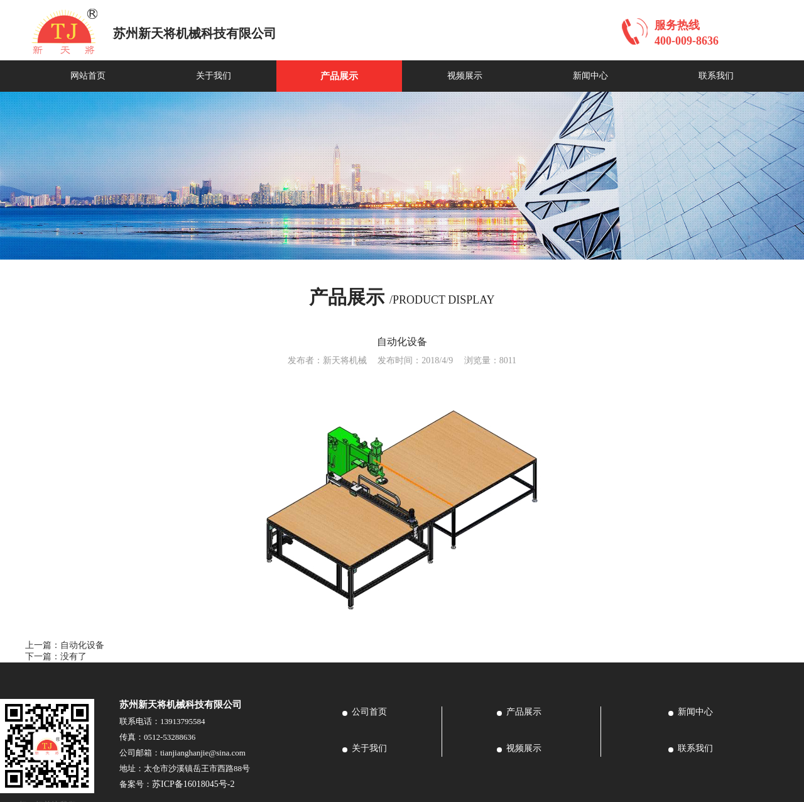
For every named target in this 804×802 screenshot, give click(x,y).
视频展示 (464, 75)
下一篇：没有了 (56, 656)
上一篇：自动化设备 (64, 645)
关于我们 (213, 75)
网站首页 (88, 75)
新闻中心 (590, 75)
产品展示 (339, 76)
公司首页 (369, 712)
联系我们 (716, 75)
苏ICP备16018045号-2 (193, 784)
